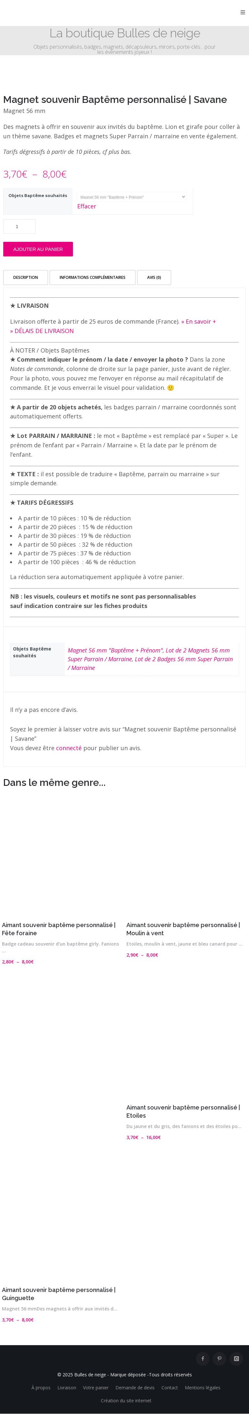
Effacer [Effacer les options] (86, 206)
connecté (69, 748)
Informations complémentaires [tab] (92, 277)
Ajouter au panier (38, 249)
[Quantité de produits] (19, 226)
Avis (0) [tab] (154, 277)
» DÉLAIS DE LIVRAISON (42, 331)
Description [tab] (25, 277)
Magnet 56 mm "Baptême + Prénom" (115, 650)
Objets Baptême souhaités (37, 195)
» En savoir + (198, 321)
